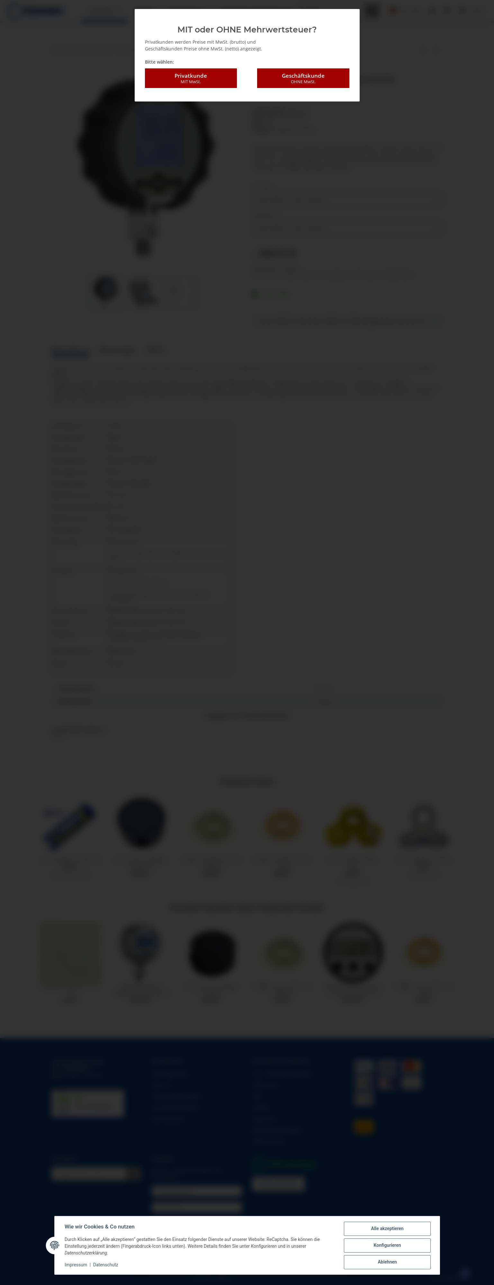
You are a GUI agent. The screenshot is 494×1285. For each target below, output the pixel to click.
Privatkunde (191, 78)
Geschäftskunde (303, 78)
